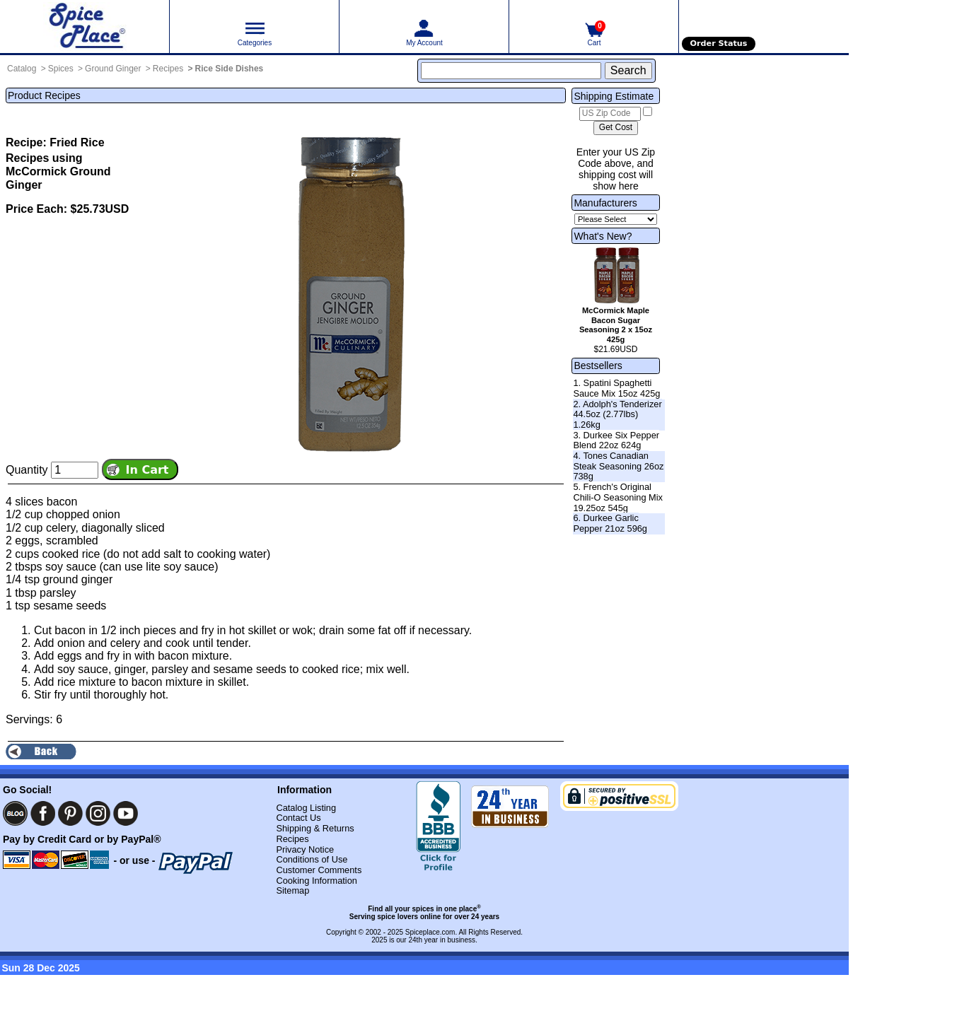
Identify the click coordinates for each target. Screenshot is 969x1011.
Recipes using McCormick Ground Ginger (58, 171)
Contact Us (298, 817)
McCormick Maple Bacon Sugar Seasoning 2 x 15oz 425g (615, 325)
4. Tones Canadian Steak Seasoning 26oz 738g (618, 465)
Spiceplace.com (430, 932)
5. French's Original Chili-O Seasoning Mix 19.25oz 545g (618, 497)
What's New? (603, 236)
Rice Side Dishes (229, 69)
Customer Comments (318, 870)
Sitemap (292, 890)
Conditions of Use (311, 859)
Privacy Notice (305, 849)
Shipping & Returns (315, 828)
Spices (61, 69)
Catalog (21, 69)
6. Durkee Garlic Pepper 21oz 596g (610, 523)
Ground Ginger (113, 69)
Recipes (168, 69)
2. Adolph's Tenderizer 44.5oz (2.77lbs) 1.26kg (617, 414)
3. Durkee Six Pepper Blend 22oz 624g (616, 440)
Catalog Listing (306, 807)
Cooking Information (316, 880)
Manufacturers (605, 203)
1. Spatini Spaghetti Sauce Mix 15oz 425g (616, 388)
